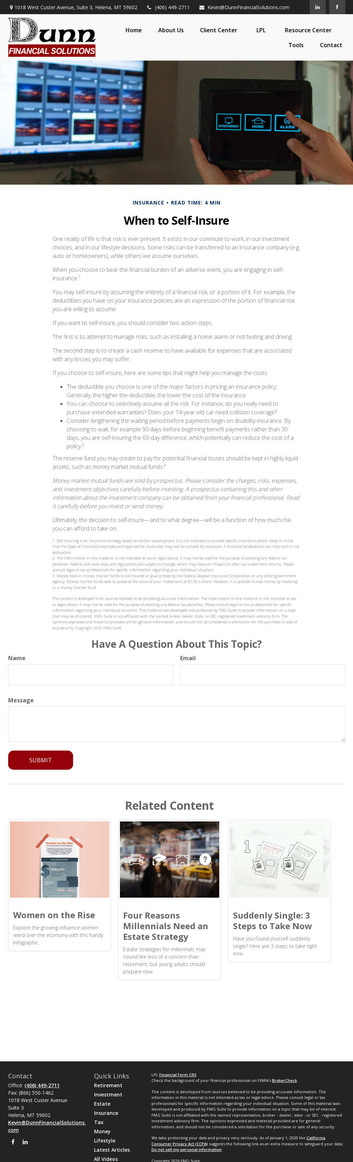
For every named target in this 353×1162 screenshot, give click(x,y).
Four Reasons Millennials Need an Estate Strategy (165, 925)
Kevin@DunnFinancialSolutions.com (244, 7)
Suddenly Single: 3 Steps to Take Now (272, 920)
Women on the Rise (54, 915)
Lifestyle (104, 1140)
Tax (99, 1122)
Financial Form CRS (178, 1074)
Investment (108, 1094)
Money (102, 1131)
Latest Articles (112, 1149)
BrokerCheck (284, 1080)
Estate (102, 1103)
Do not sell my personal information (186, 1149)
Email (188, 658)
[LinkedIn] (318, 7)
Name (17, 658)
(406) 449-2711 (168, 7)
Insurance (106, 1113)
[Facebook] (337, 7)
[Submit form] (40, 760)
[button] (134, 30)
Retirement (108, 1085)
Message (21, 700)
